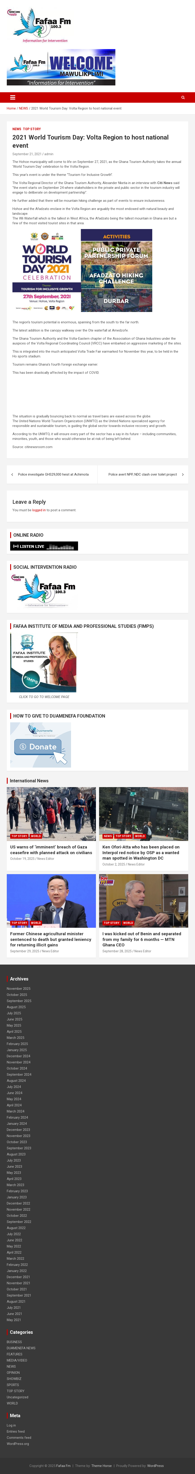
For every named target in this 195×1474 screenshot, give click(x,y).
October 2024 (17, 1068)
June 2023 (14, 1167)
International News (29, 780)
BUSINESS (14, 1342)
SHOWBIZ (14, 1379)
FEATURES (14, 1354)
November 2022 (18, 1209)
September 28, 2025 (117, 951)
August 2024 (16, 1081)
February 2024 (17, 1117)
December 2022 (18, 1203)
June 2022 (14, 1240)
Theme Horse (101, 1466)
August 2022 (16, 1228)
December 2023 (18, 1130)
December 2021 (18, 1277)
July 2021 (14, 1308)
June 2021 (14, 1314)
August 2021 (16, 1301)
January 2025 (17, 1050)
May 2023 (14, 1173)
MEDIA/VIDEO (17, 1360)
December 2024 (18, 1056)
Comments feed (19, 1438)
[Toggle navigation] (13, 97)
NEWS (16, 129)
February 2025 (17, 1044)
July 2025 (14, 1013)
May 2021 (14, 1320)
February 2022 (17, 1265)
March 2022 (15, 1259)
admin (48, 154)
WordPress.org (18, 1444)
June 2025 (14, 1019)
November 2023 (18, 1136)
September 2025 (19, 1001)
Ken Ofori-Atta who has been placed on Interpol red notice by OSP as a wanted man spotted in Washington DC (141, 852)
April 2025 (14, 1032)
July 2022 (14, 1234)
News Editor (45, 858)
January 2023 (17, 1197)
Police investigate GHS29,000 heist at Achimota (53, 474)
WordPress (155, 1466)
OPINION (13, 1373)
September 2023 (19, 1148)
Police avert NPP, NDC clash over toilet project (143, 474)
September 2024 (19, 1074)
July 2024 (14, 1087)
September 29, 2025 (24, 951)
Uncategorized (17, 1397)
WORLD (36, 836)
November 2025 (18, 989)
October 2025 (17, 995)
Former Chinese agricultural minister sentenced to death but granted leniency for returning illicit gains (50, 939)
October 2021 (17, 1289)
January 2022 (17, 1271)
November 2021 (18, 1283)
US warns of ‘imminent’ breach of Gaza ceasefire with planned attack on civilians (51, 849)
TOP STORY (32, 129)
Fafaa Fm (63, 1466)
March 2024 (15, 1111)
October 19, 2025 (22, 858)
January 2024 (17, 1124)
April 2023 (14, 1179)
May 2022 (14, 1246)
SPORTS (13, 1385)
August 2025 (16, 1007)
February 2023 (17, 1191)
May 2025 (14, 1025)
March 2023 (15, 1185)
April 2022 (14, 1252)
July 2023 (14, 1160)
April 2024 (14, 1105)
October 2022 (17, 1216)
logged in (39, 510)
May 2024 (14, 1099)
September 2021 (19, 1295)
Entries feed (16, 1431)
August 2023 (16, 1154)
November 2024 (18, 1062)
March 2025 (15, 1038)
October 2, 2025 (113, 864)
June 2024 (14, 1093)
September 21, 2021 (27, 154)
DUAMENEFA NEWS (21, 1348)
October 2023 (17, 1142)
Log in (11, 1425)
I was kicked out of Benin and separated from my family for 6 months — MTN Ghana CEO (141, 939)
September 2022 (19, 1222)
